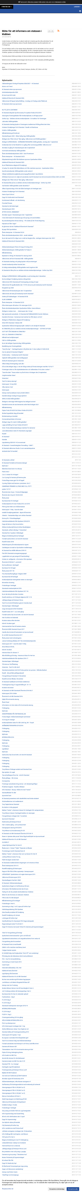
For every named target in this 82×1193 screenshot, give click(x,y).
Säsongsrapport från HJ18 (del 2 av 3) (13, 1090)
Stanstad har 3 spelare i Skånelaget (12, 533)
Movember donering (8, 582)
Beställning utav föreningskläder (11, 346)
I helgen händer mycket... (9, 950)
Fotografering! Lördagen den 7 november (14, 816)
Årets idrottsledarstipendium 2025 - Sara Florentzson (18, 153)
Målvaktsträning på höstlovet (10, 133)
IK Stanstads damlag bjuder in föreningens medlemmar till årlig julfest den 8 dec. (26, 124)
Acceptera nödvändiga (56, 1189)
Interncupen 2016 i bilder (9, 693)
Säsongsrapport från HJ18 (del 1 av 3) (13, 1093)
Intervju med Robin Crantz (9, 1172)
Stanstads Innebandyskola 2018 (11, 588)
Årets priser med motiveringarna (11, 638)
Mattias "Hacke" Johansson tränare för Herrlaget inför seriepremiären (23, 810)
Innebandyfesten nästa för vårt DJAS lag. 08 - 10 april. (18, 722)
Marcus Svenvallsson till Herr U (11, 1096)
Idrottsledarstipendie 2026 (10, 92)
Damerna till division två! (9, 1046)
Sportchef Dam (6, 795)
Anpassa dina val (7, 1189)
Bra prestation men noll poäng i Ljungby (14, 1151)
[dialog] (41, 1184)
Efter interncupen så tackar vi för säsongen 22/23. (17, 305)
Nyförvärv (5, 711)
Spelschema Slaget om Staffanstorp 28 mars (15, 886)
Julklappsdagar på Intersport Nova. (12, 600)
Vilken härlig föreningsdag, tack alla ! (13, 363)
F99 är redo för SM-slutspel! (10, 897)
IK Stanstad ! (6, 436)
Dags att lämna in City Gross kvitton (12, 524)
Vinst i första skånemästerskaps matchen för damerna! (18, 428)
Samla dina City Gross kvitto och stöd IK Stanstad (17, 754)
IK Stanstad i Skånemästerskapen (12, 883)
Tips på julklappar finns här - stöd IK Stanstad (15, 775)
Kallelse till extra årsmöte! (9, 970)
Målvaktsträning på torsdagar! (11, 900)
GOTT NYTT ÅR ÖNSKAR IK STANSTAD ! (14, 331)
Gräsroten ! (5, 378)
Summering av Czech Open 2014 (11, 962)
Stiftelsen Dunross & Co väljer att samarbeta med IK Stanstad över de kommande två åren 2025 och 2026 (33, 177)
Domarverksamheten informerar (11, 419)
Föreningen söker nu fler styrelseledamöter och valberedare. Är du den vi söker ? (26, 369)
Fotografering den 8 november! (11, 941)
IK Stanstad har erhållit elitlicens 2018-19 (14, 550)
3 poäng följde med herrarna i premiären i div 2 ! (16, 483)
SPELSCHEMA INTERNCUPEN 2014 (12, 1020)
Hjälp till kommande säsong (10, 699)
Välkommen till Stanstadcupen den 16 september (17, 291)
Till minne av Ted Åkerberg (10, 664)
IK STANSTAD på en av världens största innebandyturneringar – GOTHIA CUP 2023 (26, 328)
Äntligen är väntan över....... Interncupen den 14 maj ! (17, 311)
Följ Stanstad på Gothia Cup (10, 1125)
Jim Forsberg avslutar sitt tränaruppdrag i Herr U (16, 991)
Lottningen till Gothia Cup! (9, 918)
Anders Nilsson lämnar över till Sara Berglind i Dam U (18, 988)
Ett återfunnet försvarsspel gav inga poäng (15, 1166)
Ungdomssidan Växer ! (9, 375)
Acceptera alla (73, 1189)
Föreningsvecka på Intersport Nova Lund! (14, 1070)
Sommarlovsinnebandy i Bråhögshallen (13, 150)
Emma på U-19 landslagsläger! (11, 518)
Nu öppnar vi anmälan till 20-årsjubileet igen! (15, 1038)
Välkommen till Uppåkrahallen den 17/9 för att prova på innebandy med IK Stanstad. (27, 285)
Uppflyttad (5, 749)
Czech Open (5, 965)
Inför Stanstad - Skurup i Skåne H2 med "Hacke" (16, 790)
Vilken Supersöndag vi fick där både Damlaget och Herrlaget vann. (22, 188)
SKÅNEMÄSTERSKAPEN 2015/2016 (12, 725)
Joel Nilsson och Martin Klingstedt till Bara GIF (16, 982)
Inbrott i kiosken (7, 649)
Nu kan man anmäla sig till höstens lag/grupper (16, 979)
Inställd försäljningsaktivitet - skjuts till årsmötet (16, 512)
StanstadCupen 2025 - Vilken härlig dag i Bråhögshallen (18, 136)
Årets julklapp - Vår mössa (10, 778)
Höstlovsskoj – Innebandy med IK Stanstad (15, 355)
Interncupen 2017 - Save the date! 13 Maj (14, 644)
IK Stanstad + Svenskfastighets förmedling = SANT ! (17, 445)
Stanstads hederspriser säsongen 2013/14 (15, 1005)
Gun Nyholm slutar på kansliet (11, 1122)
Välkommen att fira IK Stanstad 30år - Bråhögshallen (17, 258)
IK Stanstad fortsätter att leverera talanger (14, 463)
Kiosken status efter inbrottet (11, 620)
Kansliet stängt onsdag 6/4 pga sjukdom (14, 396)
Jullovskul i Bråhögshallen (10, 121)
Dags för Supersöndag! (9, 1119)
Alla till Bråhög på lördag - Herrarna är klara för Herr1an (18, 655)
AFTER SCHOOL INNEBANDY (10, 212)
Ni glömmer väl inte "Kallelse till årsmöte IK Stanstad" (18, 226)
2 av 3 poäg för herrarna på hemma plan (14, 477)
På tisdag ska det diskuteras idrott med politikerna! (17, 956)
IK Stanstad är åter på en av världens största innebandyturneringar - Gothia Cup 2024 (27, 270)
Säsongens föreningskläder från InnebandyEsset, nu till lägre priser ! (22, 115)
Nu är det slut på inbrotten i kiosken (12, 594)
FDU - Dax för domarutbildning (11, 959)
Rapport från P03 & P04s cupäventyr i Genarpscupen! (18, 871)
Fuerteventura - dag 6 (8, 997)
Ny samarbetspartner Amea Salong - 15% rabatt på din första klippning (23, 220)
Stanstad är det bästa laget (10, 206)
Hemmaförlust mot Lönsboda (11, 1146)
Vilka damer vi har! (7, 387)
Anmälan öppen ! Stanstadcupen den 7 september (17, 215)
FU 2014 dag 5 (6, 1000)
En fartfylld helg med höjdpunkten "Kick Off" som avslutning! (20, 953)
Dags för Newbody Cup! (9, 1163)
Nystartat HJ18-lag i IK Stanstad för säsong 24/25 (17, 255)
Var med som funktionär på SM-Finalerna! (14, 1075)
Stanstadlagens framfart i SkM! (11, 880)
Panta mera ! (5, 471)
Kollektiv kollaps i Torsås (9, 1105)
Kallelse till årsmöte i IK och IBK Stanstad (14, 839)
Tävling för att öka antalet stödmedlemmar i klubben (17, 892)
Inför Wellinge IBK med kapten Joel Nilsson (15, 1134)
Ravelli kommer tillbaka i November (12, 679)
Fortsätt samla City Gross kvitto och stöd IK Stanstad (18, 614)
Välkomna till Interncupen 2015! (11, 877)
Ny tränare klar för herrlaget (10, 501)
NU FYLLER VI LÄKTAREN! (9, 110)
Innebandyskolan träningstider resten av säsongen (17, 579)
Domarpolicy (6, 781)
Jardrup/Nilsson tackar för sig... (11, 857)
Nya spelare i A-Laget (8, 772)
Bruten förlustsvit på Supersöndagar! (13, 1157)
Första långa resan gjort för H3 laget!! (13, 480)
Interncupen (5, 390)
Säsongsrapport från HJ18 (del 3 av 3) (13, 1087)
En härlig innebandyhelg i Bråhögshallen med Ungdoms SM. (20, 267)
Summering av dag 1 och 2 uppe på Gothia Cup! (16, 906)
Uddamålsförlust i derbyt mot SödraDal (14, 1143)
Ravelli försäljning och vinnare (11, 915)
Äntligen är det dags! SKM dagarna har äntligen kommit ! (19, 401)
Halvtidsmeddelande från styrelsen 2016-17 (15, 658)
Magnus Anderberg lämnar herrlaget (13, 536)
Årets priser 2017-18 (8, 571)
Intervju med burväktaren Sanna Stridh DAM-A (15, 393)
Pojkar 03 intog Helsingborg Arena (12, 1052)
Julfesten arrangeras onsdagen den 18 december (17, 1131)
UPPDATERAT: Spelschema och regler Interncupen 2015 (18, 874)
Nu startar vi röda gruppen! (10, 807)
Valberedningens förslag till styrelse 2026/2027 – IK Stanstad (20, 83)
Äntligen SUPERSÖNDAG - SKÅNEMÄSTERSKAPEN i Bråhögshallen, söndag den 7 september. (30, 142)
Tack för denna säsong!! (9, 381)
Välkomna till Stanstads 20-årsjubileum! (14, 1102)
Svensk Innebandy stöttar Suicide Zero (13, 264)
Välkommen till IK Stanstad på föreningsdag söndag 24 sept (20, 282)
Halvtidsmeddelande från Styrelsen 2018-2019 (16, 521)
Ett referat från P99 (7, 1160)
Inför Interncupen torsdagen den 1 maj (13, 1026)
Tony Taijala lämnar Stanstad (10, 804)
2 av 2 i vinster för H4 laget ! (10, 474)
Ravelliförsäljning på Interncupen (12, 868)
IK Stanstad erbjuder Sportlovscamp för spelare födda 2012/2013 (21, 112)
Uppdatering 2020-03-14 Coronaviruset (13, 442)
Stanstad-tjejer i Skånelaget (10, 661)
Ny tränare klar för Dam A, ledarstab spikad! (15, 994)
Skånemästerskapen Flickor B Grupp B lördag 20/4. (17, 247)
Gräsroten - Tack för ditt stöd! (11, 667)
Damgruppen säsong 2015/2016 (12, 827)
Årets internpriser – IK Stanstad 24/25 (13, 156)
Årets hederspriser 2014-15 (10, 865)
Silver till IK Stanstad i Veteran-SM (12, 323)
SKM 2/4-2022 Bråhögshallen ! (11, 398)
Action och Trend (7, 86)
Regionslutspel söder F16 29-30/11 (12, 924)
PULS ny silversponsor (9, 1023)
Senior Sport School (8, 194)
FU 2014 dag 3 (6, 1011)
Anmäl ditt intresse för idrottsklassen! (13, 1058)
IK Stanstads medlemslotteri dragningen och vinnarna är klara (20, 862)
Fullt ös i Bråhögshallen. (9, 340)
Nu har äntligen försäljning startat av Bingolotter (16, 279)
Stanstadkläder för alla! (9, 792)
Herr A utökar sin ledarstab (10, 617)
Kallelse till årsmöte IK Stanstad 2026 (13, 98)
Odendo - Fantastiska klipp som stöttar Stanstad (16, 515)
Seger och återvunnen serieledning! (12, 1169)
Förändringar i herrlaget (9, 585)
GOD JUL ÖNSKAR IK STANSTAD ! (12, 334)
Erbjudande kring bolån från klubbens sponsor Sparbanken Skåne (22, 159)
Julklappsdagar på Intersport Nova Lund (14, 1148)
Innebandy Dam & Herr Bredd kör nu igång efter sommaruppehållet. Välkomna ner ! (27, 145)
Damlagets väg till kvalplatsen (11, 1067)
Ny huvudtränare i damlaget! (10, 565)
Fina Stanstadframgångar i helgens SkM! (14, 574)
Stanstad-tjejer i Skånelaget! (10, 606)
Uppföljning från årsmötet (10, 973)
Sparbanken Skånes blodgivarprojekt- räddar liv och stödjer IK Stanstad (23, 326)
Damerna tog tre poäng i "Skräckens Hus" (14, 1154)
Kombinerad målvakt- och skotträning (13, 200)
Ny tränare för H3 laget (9, 568)
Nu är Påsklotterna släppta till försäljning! (14, 165)
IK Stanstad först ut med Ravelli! (11, 944)
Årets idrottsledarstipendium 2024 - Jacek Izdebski (17, 235)
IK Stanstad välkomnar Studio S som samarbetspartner (18, 448)
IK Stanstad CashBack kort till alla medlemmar (16, 682)
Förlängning (5, 708)
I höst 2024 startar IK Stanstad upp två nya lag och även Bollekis (21, 218)
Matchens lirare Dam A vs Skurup (12, 469)
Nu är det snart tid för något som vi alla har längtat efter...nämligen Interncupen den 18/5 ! (28, 238)
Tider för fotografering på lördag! (12, 932)
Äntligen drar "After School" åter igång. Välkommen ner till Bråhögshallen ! (24, 139)
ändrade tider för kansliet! (9, 451)
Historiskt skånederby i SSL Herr (11, 968)
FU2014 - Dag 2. (7, 1014)
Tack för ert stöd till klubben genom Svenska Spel (17, 603)
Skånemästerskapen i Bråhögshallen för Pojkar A (16, 250)
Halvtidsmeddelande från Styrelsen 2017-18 (15, 591)
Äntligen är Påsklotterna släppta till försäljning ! (16, 320)
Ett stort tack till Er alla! (9, 95)
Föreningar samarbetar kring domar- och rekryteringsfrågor (19, 784)
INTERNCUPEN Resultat (9, 1008)
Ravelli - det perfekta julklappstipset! (13, 673)
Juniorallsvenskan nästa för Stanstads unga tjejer (17, 431)
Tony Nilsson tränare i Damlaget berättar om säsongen (18, 813)
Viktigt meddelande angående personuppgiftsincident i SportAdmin (22, 174)
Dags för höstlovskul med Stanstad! (13, 197)
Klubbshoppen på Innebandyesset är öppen (15, 544)
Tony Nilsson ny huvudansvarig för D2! (13, 830)
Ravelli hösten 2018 (8, 541)
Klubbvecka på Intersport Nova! (11, 822)
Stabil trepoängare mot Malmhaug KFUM (14, 1099)
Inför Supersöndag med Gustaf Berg (13, 1113)
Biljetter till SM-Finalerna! (9, 1073)
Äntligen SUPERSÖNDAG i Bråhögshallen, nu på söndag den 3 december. (24, 276)
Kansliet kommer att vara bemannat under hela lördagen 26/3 (20, 404)
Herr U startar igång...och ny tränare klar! (14, 825)
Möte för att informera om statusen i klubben (15, 895)
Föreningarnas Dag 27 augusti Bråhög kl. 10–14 (16, 684)
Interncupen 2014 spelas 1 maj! (11, 1035)
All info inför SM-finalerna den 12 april (13, 1116)
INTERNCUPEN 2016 (8, 737)
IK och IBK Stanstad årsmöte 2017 (12, 635)
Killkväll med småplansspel (10, 337)
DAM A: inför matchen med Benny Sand (14, 947)
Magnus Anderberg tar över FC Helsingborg (15, 1140)
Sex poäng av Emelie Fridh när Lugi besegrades (16, 1111)
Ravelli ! (4, 433)
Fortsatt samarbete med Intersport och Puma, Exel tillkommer (20, 1043)
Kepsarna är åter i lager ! (9, 223)
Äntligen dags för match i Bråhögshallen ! (14, 422)
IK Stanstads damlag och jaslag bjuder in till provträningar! (19, 261)
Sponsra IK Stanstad (8, 819)
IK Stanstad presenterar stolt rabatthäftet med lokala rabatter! (20, 798)
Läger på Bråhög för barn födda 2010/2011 (15, 425)
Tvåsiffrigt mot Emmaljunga (10, 1175)
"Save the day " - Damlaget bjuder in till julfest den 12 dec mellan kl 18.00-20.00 (25, 349)
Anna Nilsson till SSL (8, 647)
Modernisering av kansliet (9, 416)
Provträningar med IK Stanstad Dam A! (13, 851)
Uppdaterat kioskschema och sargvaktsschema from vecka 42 (21, 938)
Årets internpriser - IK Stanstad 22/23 (13, 302)
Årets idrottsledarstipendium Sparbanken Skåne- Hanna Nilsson (21, 308)
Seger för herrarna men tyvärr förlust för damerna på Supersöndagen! (22, 927)
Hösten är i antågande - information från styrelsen (17, 559)
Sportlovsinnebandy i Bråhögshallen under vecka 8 (17, 171)
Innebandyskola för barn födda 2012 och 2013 (16, 504)
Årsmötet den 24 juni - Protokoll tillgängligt (15, 492)
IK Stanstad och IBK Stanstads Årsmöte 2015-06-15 (17, 833)
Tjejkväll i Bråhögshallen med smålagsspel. (15, 358)
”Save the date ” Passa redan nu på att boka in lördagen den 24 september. (24, 372)
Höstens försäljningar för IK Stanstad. (13, 191)
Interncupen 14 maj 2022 (9, 384)
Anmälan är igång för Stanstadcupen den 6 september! (18, 148)
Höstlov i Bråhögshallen (9, 130)
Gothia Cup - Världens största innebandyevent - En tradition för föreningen (24, 118)
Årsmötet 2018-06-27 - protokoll (11, 562)
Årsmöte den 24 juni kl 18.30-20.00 (12, 495)
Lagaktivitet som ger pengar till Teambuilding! (15, 556)
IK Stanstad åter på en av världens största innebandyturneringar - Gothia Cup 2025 (26, 183)
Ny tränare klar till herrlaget (10, 576)
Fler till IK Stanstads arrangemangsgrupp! (14, 553)
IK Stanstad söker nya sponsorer (12, 89)
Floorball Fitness (7, 203)
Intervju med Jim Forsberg (10, 985)
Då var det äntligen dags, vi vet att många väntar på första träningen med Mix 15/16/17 (27, 366)
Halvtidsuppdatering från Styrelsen (12, 909)
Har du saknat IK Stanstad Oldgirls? (12, 352)
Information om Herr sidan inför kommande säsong (17, 705)
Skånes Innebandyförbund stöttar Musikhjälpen (16, 527)
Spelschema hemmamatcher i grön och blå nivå (16, 935)
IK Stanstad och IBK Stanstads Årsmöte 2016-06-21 (17, 690)
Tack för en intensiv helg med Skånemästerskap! (16, 1040)
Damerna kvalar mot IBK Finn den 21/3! (13, 1061)
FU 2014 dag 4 (6, 1003)
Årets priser (5, 498)
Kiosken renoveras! (8, 687)
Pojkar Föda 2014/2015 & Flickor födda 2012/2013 (17, 410)
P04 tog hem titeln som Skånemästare (13, 506)
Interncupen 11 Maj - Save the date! (12, 509)
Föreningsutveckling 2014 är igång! (12, 1017)
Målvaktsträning (7, 253)
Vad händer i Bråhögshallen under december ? (16, 185)
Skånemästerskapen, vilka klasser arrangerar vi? (16, 1081)
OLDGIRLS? (5, 842)
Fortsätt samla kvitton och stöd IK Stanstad (15, 539)
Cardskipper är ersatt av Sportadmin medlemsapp (17, 547)
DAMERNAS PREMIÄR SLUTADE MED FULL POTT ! (17, 486)
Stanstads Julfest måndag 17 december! (14, 530)
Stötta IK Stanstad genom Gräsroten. (13, 361)
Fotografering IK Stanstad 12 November (14, 676)
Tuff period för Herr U (8, 1137)
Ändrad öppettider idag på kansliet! (12, 413)
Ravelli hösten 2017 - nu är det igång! (13, 611)
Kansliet (4, 439)
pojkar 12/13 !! (6, 489)
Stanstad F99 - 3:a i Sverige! (10, 1064)
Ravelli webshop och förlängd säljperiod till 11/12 (17, 597)
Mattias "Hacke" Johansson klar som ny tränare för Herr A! (19, 854)
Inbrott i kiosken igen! (8, 623)
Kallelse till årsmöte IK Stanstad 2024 (13, 241)
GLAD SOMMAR (7, 299)
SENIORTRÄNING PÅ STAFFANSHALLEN (14, 714)
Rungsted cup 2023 (8, 288)
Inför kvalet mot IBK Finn (9, 1055)
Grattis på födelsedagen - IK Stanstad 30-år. (15, 296)
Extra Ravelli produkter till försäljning (13, 912)
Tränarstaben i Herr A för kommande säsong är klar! (17, 1049)
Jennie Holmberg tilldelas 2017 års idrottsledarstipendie (19, 641)
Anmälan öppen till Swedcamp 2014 (13, 1078)
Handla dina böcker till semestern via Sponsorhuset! (17, 632)
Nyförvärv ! (5, 466)
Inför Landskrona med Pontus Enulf (12, 1128)
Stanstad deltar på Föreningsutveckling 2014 (15, 1032)
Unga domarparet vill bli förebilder (12, 609)
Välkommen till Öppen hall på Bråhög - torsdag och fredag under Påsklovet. (24, 101)
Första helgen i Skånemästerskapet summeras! (16, 717)
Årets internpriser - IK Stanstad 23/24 (13, 232)
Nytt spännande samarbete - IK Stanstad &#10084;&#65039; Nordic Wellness (25, 314)
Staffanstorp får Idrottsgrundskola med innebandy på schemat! (21, 1084)
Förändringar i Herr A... (8, 903)
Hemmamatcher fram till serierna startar (14, 626)
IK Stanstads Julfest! (8, 460)
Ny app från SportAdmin (9, 229)
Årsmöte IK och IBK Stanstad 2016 (12, 696)
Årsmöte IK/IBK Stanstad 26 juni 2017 (13, 629)
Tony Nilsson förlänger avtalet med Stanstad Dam (17, 769)
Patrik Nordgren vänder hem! (10, 860)
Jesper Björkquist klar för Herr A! (12, 845)
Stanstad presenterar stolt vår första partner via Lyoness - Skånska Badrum (24, 670)
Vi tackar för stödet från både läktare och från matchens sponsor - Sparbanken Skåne (27, 168)
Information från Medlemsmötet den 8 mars (15, 889)
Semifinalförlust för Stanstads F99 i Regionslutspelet (18, 921)
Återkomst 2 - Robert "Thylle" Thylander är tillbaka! (17, 848)
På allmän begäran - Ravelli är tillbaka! (13, 787)
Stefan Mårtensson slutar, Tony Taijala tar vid (15, 1029)
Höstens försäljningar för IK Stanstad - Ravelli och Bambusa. (20, 127)
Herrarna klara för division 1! (10, 652)
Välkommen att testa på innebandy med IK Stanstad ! (18, 293)
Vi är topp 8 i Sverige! (8, 719)
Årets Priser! (5, 702)
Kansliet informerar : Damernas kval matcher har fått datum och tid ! (22, 317)
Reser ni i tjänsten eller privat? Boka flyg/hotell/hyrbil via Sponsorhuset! (23, 836)
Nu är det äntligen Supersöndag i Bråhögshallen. (16, 343)
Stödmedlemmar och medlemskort (12, 801)
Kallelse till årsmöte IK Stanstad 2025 (13, 162)
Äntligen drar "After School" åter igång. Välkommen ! (17, 180)
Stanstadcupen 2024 (8, 209)
